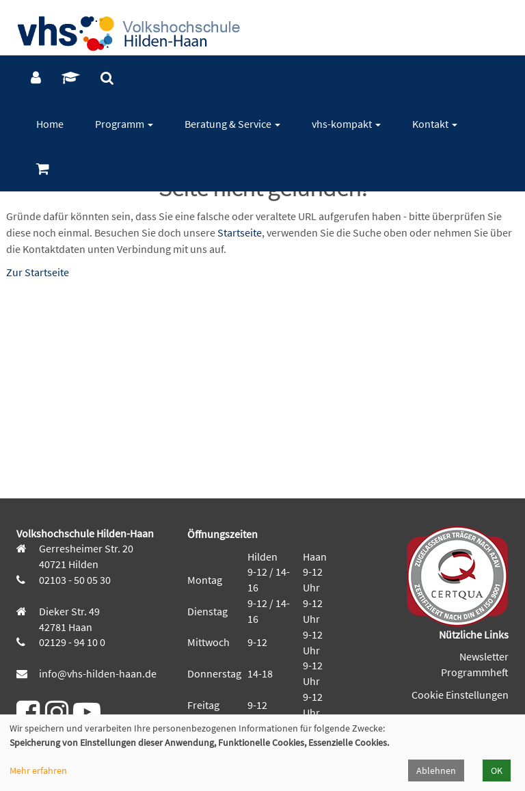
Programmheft (475, 672)
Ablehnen (436, 770)
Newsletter (484, 656)
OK (496, 770)
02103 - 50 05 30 (74, 580)
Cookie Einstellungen (460, 694)
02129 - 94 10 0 (71, 642)
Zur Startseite (37, 272)
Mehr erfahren (38, 770)
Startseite (239, 232)
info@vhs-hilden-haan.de (97, 673)
